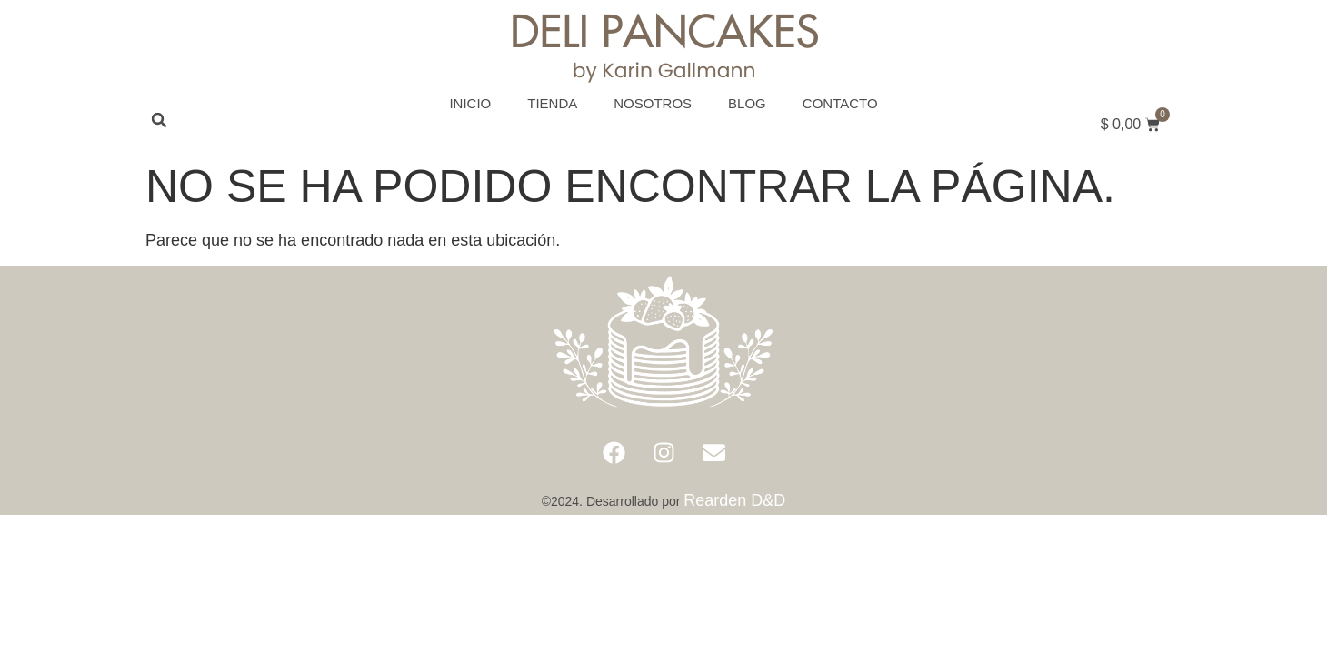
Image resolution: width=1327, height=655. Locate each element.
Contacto (840, 103)
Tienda (552, 103)
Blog (747, 103)
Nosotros (653, 103)
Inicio (470, 103)
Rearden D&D (734, 500)
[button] (159, 120)
